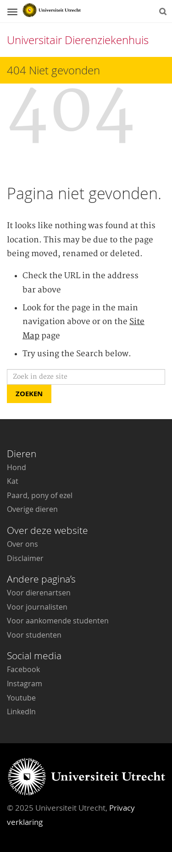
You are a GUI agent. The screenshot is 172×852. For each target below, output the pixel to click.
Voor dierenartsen (39, 593)
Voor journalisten (37, 607)
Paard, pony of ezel (39, 495)
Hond (16, 467)
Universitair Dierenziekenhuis (78, 40)
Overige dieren (32, 509)
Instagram (24, 683)
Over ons (22, 544)
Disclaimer (25, 558)
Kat (12, 481)
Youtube (21, 698)
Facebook (23, 669)
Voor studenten (34, 635)
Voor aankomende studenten (58, 621)
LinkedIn (21, 711)
